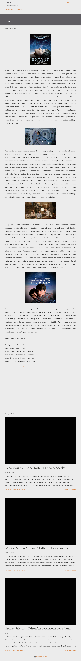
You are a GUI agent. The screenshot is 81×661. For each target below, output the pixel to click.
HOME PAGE (8, 9)
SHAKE (8, 3)
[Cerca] (68, 3)
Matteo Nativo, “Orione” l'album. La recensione (37, 548)
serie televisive (16, 367)
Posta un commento (19, 489)
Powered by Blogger (40, 656)
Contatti (18, 9)
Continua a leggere (70, 489)
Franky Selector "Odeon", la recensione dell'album (38, 628)
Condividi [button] (71, 367)
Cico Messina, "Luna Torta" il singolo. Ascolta (35, 467)
